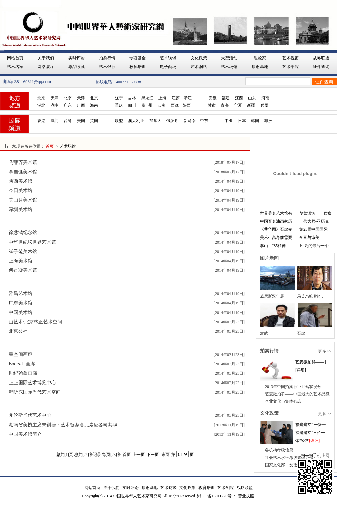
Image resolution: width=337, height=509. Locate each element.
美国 (81, 120)
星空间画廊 (20, 354)
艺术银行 (107, 66)
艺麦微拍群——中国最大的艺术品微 (297, 394)
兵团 (264, 105)
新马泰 (190, 120)
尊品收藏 (76, 66)
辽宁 (119, 98)
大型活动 (229, 58)
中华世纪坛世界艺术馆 (32, 242)
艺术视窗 (290, 58)
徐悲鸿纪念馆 (23, 232)
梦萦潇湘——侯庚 (315, 213)
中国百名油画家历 (276, 221)
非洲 (268, 120)
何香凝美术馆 (23, 270)
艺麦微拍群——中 (311, 362)
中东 (204, 120)
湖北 (41, 105)
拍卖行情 (107, 58)
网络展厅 (46, 66)
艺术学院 (290, 66)
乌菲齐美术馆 (23, 162)
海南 (94, 105)
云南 (161, 105)
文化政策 (199, 58)
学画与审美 (309, 237)
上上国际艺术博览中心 (32, 382)
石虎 (301, 333)
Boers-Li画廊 (22, 363)
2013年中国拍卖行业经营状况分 (293, 386)
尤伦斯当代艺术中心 (30, 415)
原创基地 (260, 66)
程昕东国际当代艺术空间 (35, 392)
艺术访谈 (168, 58)
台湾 (68, 120)
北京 (41, 98)
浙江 (188, 98)
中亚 (229, 120)
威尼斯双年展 (272, 296)
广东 (68, 105)
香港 (41, 120)
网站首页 (15, 58)
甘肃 (212, 105)
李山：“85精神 (273, 245)
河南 (265, 98)
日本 (242, 120)
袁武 (264, 333)
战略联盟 (321, 58)
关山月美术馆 (23, 200)
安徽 (213, 98)
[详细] (314, 440)
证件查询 (321, 66)
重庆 (119, 105)
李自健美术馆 (23, 171)
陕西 (187, 105)
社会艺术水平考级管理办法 (289, 457)
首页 (49, 146)
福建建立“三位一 (310, 424)
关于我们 (46, 58)
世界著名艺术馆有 (276, 213)
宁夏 (238, 105)
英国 (94, 120)
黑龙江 (147, 98)
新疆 (251, 105)
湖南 (55, 105)
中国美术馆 (20, 312)
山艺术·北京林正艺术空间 (35, 321)
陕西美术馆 (20, 181)
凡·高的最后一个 (314, 245)
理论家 (260, 58)
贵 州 (146, 105)
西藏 (175, 105)
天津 (55, 98)
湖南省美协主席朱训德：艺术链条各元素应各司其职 (63, 424)
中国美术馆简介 (25, 434)
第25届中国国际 (313, 229)
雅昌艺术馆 (20, 293)
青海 (225, 105)
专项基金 (137, 58)
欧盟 (119, 120)
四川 (132, 105)
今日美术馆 (20, 190)
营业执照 (246, 496)
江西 (239, 98)
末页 (165, 454)
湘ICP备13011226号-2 (216, 496)
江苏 (176, 98)
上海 (162, 98)
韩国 (255, 120)
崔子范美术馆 (23, 251)
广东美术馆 (20, 302)
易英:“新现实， (310, 296)
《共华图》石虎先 (276, 229)
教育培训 (137, 66)
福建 (226, 98)
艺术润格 (199, 66)
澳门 (55, 120)
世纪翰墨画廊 (23, 373)
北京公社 (18, 331)
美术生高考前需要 (276, 237)
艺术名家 (15, 66)
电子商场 (168, 66)
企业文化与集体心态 (283, 401)
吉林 (132, 98)
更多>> (324, 351)
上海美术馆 (20, 260)
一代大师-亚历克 (314, 221)
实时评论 (76, 58)
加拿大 (155, 120)
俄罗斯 (172, 120)
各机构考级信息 (279, 450)
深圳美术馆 (20, 209)
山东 (252, 98)
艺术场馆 (229, 66)
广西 (81, 105)
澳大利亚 (136, 120)
